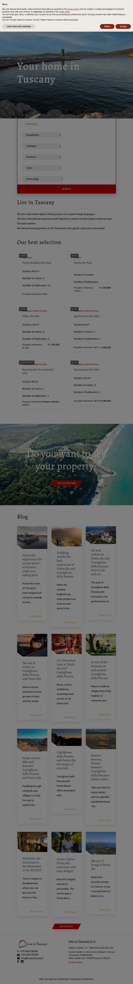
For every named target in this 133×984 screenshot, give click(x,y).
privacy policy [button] (73, 961)
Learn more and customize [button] (19, 979)
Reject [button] (107, 979)
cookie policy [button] (64, 964)
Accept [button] (123, 979)
